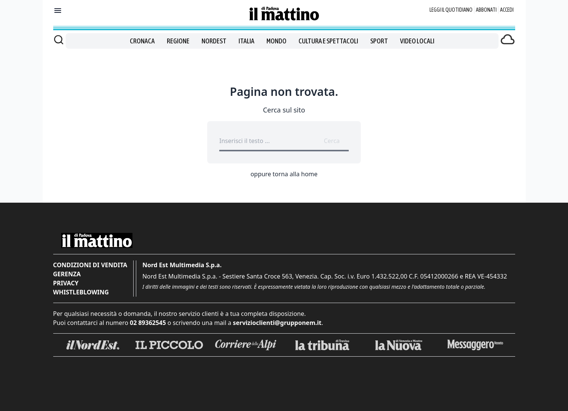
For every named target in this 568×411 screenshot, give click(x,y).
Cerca (332, 141)
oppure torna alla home (284, 174)
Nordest (214, 41)
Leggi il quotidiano (451, 10)
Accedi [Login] (507, 10)
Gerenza (67, 274)
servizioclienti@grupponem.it (277, 323)
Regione (178, 41)
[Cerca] (58, 39)
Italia (246, 41)
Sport (379, 41)
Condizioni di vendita (90, 265)
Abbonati (486, 10)
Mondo (276, 41)
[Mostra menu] (57, 10)
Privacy (66, 283)
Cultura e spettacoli (328, 41)
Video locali (417, 41)
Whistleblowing (81, 292)
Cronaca (142, 41)
